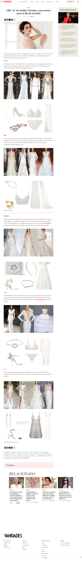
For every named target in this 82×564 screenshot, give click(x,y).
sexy (13, 452)
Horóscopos (50, 1)
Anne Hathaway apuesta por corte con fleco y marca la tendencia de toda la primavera (65, 495)
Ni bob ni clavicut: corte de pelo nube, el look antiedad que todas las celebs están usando (68, 46)
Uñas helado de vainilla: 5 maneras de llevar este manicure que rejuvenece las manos (32, 496)
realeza (30, 223)
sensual (49, 374)
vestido (7, 452)
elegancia (42, 64)
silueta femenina (44, 225)
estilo (37, 452)
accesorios (44, 452)
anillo (33, 455)
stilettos (26, 68)
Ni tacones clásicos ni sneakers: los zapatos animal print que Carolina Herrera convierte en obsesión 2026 (68, 27)
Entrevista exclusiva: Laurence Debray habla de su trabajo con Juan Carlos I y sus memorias (49, 495)
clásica (26, 455)
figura (7, 455)
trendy (49, 455)
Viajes (57, 1)
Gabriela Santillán (18, 503)
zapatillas (8, 458)
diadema (31, 142)
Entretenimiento (23, 1)
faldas (5, 221)
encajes (8, 372)
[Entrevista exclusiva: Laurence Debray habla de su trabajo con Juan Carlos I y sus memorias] (49, 482)
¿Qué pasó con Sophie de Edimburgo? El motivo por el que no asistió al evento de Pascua (68, 39)
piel (33, 374)
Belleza (43, 1)
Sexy (5, 369)
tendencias (27, 295)
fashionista (40, 297)
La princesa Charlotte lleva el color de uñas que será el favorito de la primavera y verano (69, 33)
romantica (40, 455)
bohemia (10, 138)
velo (12, 455)
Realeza (32, 1)
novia (32, 54)
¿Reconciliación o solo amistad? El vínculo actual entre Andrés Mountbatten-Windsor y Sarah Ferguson (69, 52)
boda (18, 452)
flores (5, 142)
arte (31, 452)
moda (5, 297)
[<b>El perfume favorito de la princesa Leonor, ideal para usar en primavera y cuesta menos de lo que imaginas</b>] (16, 482)
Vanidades (32, 16)
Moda (37, 1)
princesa (30, 219)
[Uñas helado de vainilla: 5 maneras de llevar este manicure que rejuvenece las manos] (32, 482)
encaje (36, 221)
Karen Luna (35, 502)
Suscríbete (70, 1)
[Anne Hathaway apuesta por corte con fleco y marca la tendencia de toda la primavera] (65, 482)
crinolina (17, 458)
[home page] (7, 2)
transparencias (16, 372)
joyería (14, 68)
